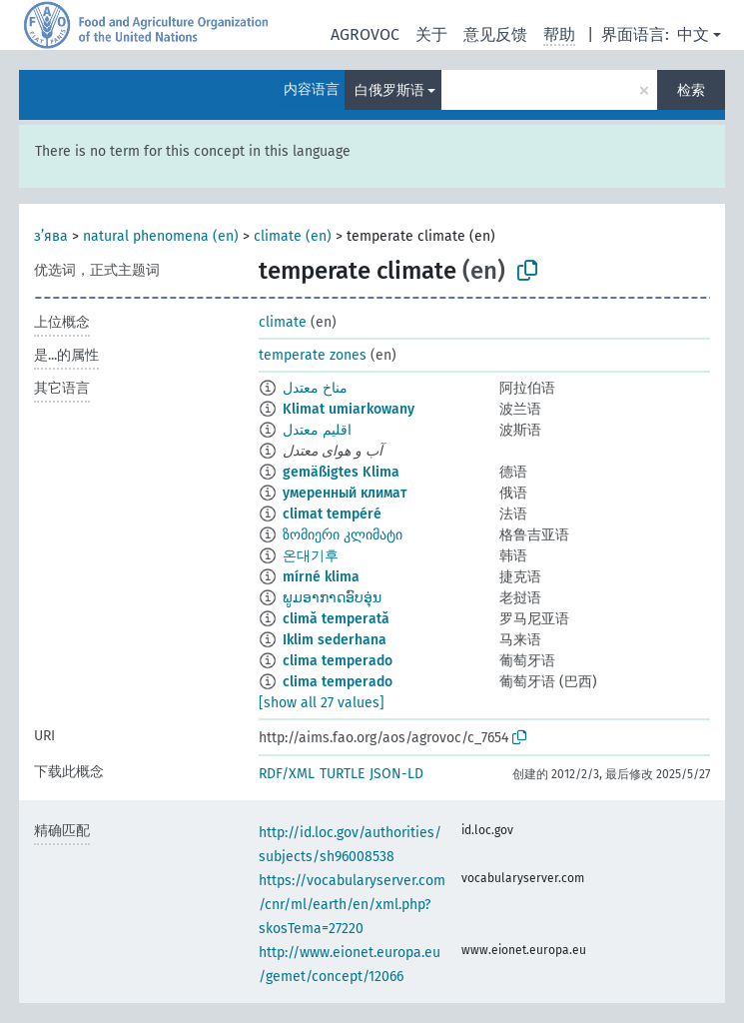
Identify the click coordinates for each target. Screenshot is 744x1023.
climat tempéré (332, 514)
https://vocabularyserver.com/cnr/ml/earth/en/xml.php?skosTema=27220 (352, 904)
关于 (431, 34)
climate (283, 322)
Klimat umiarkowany (348, 409)
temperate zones (313, 355)
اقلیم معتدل (317, 430)
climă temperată (336, 618)
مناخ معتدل (315, 388)
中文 (693, 34)
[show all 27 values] (321, 702)
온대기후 (311, 555)
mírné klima (321, 576)
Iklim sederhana (334, 639)
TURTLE (342, 773)
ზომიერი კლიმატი (342, 534)
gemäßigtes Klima (341, 472)
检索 (691, 90)
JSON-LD (396, 773)
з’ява (51, 236)
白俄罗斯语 (389, 90)
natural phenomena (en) (161, 236)
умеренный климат (344, 493)
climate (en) (293, 236)
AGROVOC (365, 34)
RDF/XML (287, 773)
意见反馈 (495, 34)
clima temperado (337, 660)
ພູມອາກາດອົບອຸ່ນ (332, 597)
